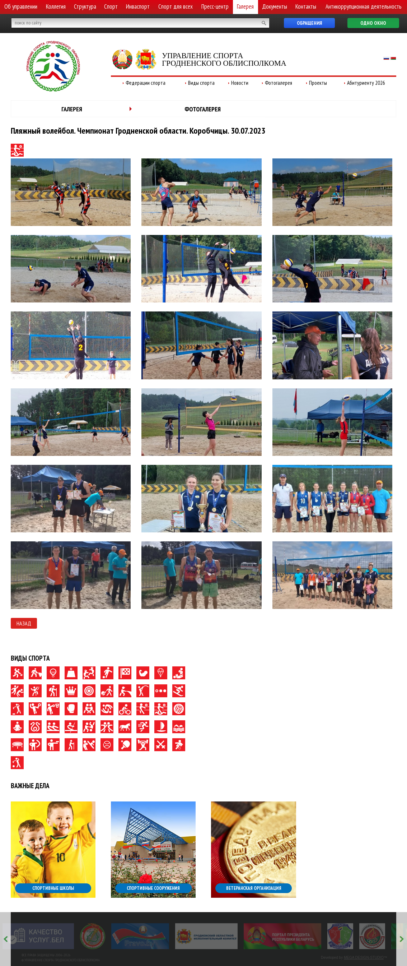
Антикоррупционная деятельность (364, 6)
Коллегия (56, 6)
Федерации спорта (145, 82)
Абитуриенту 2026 (366, 82)
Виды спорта (201, 82)
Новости (239, 82)
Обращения (309, 23)
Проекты (318, 82)
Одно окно (373, 23)
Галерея (245, 6)
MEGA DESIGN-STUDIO (364, 958)
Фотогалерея (278, 82)
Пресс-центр (215, 6)
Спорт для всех (175, 6)
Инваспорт (138, 6)
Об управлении (20, 6)
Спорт (111, 6)
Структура (85, 6)
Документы (274, 6)
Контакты (305, 6)
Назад (24, 623)
